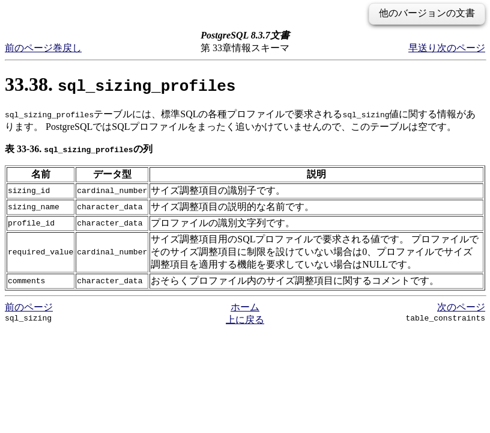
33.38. (120, 84)
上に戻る (245, 320)
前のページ (29, 48)
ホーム (245, 307)
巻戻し (67, 48)
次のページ (461, 48)
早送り (422, 48)
